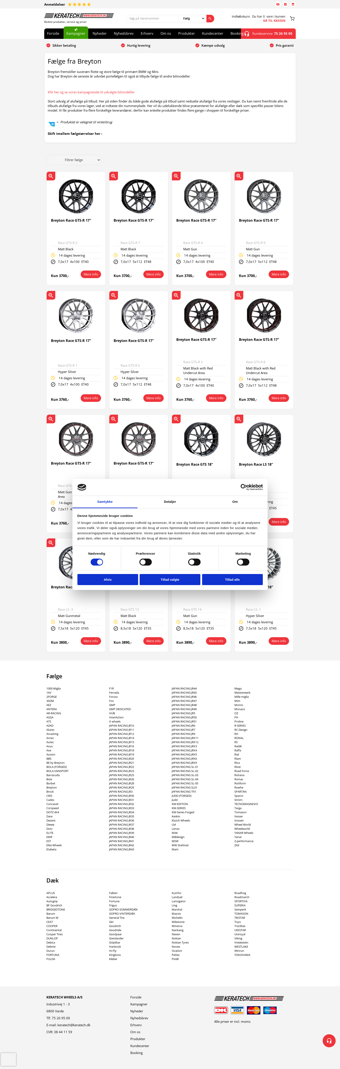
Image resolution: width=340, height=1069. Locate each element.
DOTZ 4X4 (52, 812)
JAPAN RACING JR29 (121, 787)
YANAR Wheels (243, 833)
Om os (165, 33)
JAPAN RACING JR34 (121, 812)
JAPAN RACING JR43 (121, 849)
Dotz (49, 829)
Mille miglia (241, 697)
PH (236, 717)
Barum (50, 914)
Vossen (239, 820)
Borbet (50, 783)
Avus (49, 746)
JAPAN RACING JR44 (184, 688)
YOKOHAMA (242, 955)
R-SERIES (240, 726)
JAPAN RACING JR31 (121, 800)
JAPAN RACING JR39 (121, 833)
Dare (49, 816)
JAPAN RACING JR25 (121, 775)
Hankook (115, 947)
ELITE (49, 833)
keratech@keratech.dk (73, 1025)
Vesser (238, 816)
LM (174, 824)
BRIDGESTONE (55, 909)
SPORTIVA (240, 901)
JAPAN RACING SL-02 (185, 771)
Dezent (51, 820)
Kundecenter (212, 33)
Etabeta (51, 849)
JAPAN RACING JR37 (121, 824)
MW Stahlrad (180, 845)
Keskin (176, 816)
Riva (237, 763)
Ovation (177, 951)
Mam (175, 849)
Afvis (108, 579)
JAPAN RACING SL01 (184, 787)
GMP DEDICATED (120, 709)
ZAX (236, 845)
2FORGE (51, 697)
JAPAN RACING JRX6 (184, 759)
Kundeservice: (268, 33)
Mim (237, 701)
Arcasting (52, 734)
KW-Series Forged (183, 812)
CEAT (49, 922)
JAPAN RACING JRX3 (184, 746)
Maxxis (176, 914)
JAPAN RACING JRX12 (185, 742)
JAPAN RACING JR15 (121, 742)
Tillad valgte (170, 579)
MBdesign (178, 837)
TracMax (239, 926)
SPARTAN (240, 792)
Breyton (51, 787)
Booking (237, 33)
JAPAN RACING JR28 (121, 783)
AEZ (48, 705)
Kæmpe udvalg (213, 45)
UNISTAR (240, 930)
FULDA (50, 959)
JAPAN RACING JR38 (121, 829)
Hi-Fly (112, 951)
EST (48, 841)
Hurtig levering (138, 45)
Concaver (52, 804)
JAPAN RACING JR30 (121, 796)
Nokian (176, 938)
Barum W (52, 918)
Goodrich (115, 926)
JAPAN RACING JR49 (184, 709)
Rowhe (238, 787)
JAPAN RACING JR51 (184, 721)
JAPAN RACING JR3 (120, 792)
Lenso (176, 829)
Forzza (113, 697)
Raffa (237, 750)
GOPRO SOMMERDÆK (123, 909)
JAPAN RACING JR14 (121, 738)
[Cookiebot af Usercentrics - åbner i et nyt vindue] (244, 487)
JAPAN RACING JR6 (183, 726)
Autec (50, 742)
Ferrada (114, 693)
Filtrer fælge (82, 160)
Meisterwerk (242, 693)
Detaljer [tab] (170, 501)
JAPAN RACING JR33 (121, 808)
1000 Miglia (53, 688)
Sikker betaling (64, 45)
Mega (238, 688)
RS (236, 742)
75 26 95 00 (61, 1018)
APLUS (50, 893)
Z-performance (243, 841)
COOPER (51, 926)
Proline (239, 721)
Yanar (238, 837)
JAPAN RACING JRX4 (184, 750)
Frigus (113, 905)
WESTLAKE (241, 947)
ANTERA (51, 709)
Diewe (50, 824)
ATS (48, 721)
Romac (238, 779)
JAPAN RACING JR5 (183, 713)
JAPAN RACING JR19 (121, 754)
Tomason (240, 812)
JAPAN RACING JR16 (121, 746)
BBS (48, 759)
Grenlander (116, 938)
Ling (174, 905)
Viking (238, 938)
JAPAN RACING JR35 (121, 816)
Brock (50, 792)
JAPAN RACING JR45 (184, 693)
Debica (50, 942)
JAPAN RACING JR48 (184, 705)
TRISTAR (239, 918)
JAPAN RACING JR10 (121, 726)
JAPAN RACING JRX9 (184, 763)
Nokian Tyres (180, 942)
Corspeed (52, 808)
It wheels (115, 721)
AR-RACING (53, 713)
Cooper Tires (54, 934)
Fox (111, 701)
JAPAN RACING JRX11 (185, 738)
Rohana (239, 775)
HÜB (112, 713)
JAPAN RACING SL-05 (185, 783)
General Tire (116, 918)
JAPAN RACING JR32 (121, 804)
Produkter (186, 33)
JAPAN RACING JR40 (121, 837)
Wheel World (242, 824)
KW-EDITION (180, 804)
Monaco (239, 709)
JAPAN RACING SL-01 (185, 767)
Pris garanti (285, 45)
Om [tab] (235, 501)
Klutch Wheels (181, 820)
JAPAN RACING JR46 (184, 697)
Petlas (176, 955)
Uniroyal (239, 934)
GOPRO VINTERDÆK (122, 914)
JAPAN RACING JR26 (121, 779)
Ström (238, 800)
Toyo (237, 922)
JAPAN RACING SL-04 (185, 779)
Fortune (114, 901)
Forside (53, 33)
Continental (54, 930)
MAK (175, 833)
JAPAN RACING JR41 (121, 841)
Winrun (239, 951)
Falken (113, 893)
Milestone (178, 922)
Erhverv (147, 33)
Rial (236, 754)
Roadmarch (241, 897)
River (237, 767)
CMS (49, 796)
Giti (111, 922)
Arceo (50, 738)
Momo (238, 705)
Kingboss (115, 955)
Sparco (238, 796)
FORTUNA (52, 955)
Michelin (177, 918)
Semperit (240, 909)
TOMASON (241, 914)
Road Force (241, 771)
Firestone (115, 897)
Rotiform (240, 783)
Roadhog (240, 893)
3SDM (50, 701)
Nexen (176, 934)
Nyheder (100, 33)
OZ (236, 713)
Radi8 (238, 746)
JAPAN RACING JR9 (183, 734)
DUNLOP (52, 938)
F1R (111, 688)
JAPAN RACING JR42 (121, 845)
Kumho (176, 893)
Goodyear (115, 934)
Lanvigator (179, 901)
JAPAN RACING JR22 (121, 767)
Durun (50, 951)
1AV (48, 693)
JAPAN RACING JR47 (184, 701)
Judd (175, 800)
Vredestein (241, 942)
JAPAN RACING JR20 (121, 759)
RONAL (239, 738)
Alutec (50, 730)
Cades (50, 800)
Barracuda (53, 775)
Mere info (91, 274)
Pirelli (175, 959)
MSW (175, 841)
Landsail (177, 897)
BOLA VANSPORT (57, 771)
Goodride (115, 930)
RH (236, 734)
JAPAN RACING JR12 (121, 734)
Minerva (177, 926)
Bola (49, 779)
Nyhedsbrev (124, 33)
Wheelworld (242, 829)
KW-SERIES (179, 808)
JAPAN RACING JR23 (121, 771)
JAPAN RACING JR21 (121, 763)
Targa (238, 808)
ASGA (49, 717)
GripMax (114, 942)
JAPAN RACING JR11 (121, 730)
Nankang (177, 930)
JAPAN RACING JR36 (121, 820)
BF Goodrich (54, 905)
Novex (176, 947)
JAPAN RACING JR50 (184, 717)
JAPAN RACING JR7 (183, 730)
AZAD (49, 726)
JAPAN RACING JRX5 (184, 754)
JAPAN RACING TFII (184, 792)
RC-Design (240, 730)
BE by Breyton (55, 763)
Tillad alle (232, 579)
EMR (49, 837)
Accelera (51, 897)
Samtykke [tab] (105, 501)
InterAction (116, 717)
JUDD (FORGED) (181, 796)
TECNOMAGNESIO (246, 804)
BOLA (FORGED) (56, 767)
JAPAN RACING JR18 (121, 750)
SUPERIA (239, 905)
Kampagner (75, 33)
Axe (48, 750)
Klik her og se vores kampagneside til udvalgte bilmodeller (91, 92)
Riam (237, 759)
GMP (112, 705)
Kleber (113, 959)
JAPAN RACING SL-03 (185, 775)
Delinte (51, 947)
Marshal (177, 909)
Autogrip (52, 901)
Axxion (50, 754)
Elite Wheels (54, 845)
